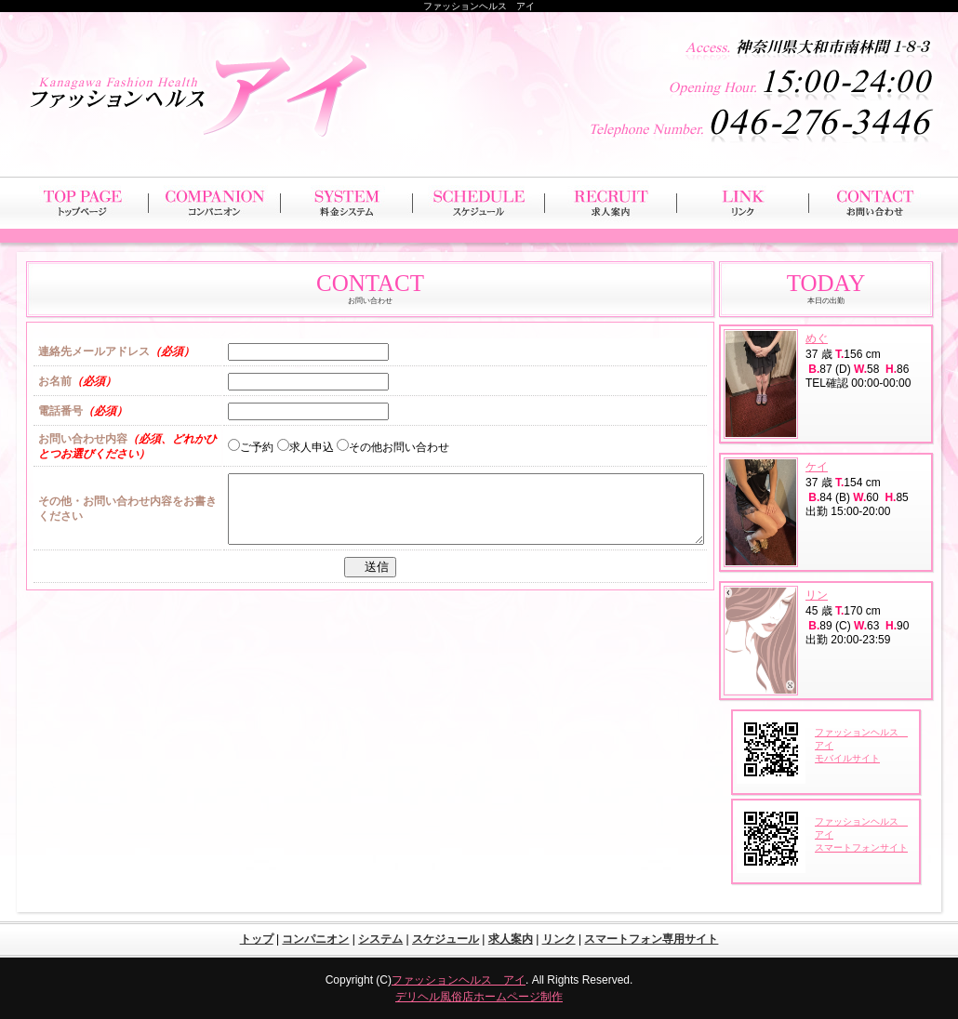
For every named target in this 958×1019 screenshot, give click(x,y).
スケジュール (445, 939)
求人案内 (510, 939)
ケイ (816, 466)
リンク (559, 939)
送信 (375, 581)
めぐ (816, 338)
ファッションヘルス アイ (459, 979)
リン (816, 595)
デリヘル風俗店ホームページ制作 (479, 996)
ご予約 (250, 447)
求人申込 (305, 447)
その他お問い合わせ (393, 447)
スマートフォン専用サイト (651, 939)
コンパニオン (315, 939)
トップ (256, 939)
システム (380, 939)
